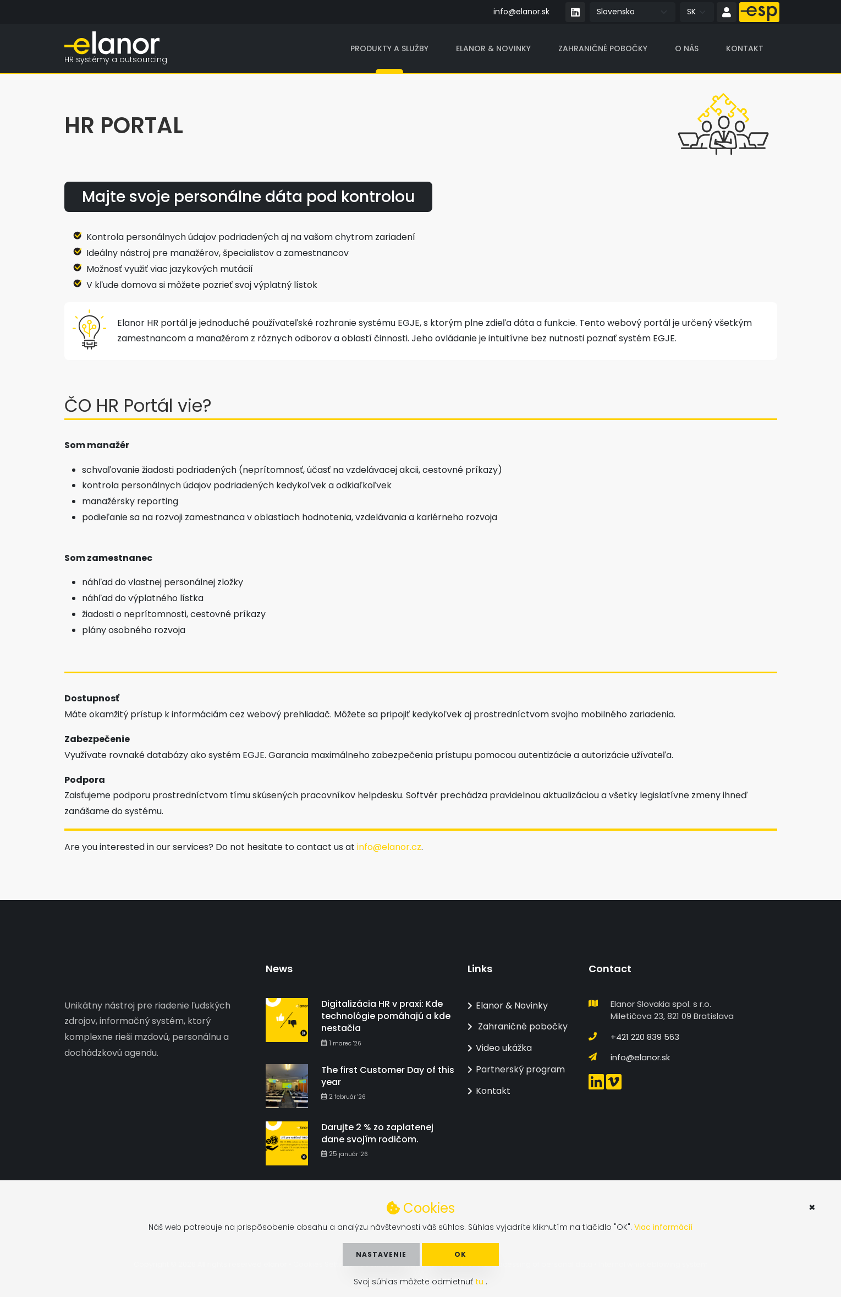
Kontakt (744, 49)
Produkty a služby (389, 49)
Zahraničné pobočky (602, 49)
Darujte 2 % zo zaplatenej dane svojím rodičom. (377, 1133)
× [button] (812, 1207)
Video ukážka (500, 1048)
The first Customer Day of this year (387, 1076)
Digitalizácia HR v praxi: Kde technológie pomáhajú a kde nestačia (385, 1016)
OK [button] (460, 1254)
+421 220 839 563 (645, 1037)
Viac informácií (663, 1227)
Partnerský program (516, 1069)
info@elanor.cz (389, 847)
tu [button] (480, 1281)
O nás (687, 49)
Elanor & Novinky (493, 49)
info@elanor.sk (521, 11)
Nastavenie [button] (381, 1254)
